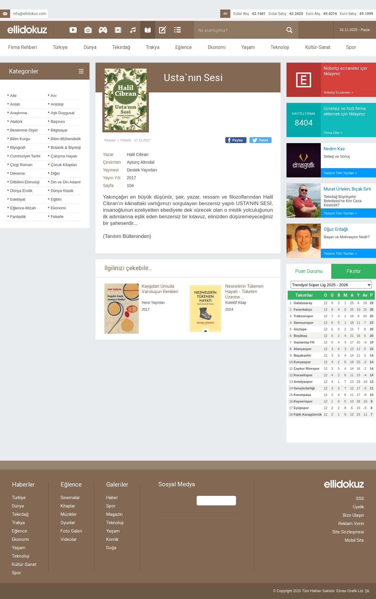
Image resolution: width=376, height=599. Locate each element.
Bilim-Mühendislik (64, 139)
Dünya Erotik (19, 190)
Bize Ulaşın (353, 515)
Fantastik (16, 216)
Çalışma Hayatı (62, 156)
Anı (52, 95)
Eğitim (54, 199)
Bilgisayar (57, 130)
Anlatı (13, 104)
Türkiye (60, 47)
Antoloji (56, 104)
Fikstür (353, 271)
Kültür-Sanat (317, 47)
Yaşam (248, 47)
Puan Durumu (309, 271)
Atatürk (14, 121)
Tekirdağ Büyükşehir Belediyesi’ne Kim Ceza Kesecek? (342, 201)
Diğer (54, 173)
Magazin (114, 514)
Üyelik (358, 507)
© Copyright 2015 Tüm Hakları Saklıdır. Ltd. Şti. (321, 591)
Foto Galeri (71, 531)
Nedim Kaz (334, 148)
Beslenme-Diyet (22, 130)
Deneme (16, 173)
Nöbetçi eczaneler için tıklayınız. (345, 71)
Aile (12, 95)
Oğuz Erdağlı (336, 229)
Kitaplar (109, 140)
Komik (112, 539)
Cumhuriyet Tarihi (23, 156)
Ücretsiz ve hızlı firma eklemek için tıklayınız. (345, 111)
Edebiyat (16, 199)
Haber (112, 497)
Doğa (111, 547)
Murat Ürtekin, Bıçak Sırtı (347, 189)
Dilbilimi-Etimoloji (23, 182)
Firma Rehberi (22, 47)
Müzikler (69, 514)
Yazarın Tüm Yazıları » (340, 173)
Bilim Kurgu (18, 139)
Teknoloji (280, 47)
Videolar (69, 539)
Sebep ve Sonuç (337, 156)
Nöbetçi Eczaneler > (338, 92)
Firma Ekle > (333, 132)
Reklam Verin (351, 523)
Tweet (263, 140)
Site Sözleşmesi (348, 532)
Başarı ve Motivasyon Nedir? (346, 237)
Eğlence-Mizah (21, 208)
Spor (351, 47)
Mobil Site (354, 540)
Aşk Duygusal (61, 113)
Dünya (90, 47)
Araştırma (17, 113)
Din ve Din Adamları (66, 182)
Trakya (152, 47)
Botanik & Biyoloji (64, 147)
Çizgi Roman (19, 164)
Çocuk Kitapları (62, 164)
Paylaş (237, 140)
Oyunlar (68, 522)
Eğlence (183, 47)
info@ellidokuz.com (23, 14)
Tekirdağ (121, 47)
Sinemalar (70, 497)
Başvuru (56, 121)
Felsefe (56, 216)
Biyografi (16, 147)
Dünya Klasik (60, 190)
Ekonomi (217, 47)
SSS (360, 498)
